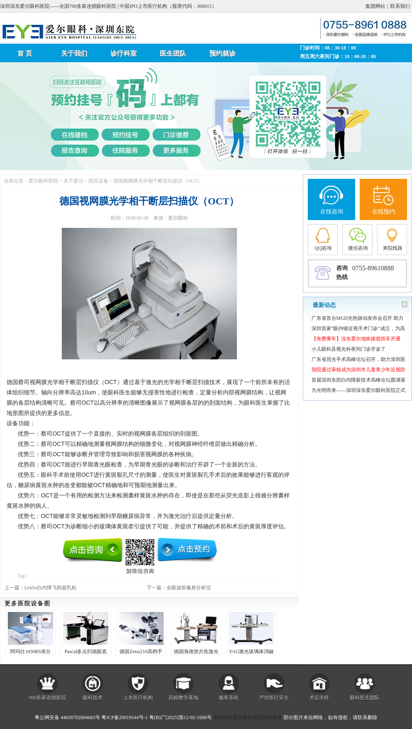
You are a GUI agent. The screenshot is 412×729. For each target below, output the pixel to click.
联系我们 (400, 6)
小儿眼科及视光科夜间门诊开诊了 (348, 349)
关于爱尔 (73, 181)
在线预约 (383, 212)
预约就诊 (222, 53)
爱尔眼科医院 (43, 181)
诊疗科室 (123, 53)
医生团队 (173, 53)
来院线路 (393, 248)
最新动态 (324, 305)
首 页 (24, 53)
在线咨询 (331, 212)
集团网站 (375, 6)
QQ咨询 (323, 248)
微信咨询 (358, 248)
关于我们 (74, 53)
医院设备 (98, 181)
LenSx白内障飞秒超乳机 (50, 588)
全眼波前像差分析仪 (188, 588)
